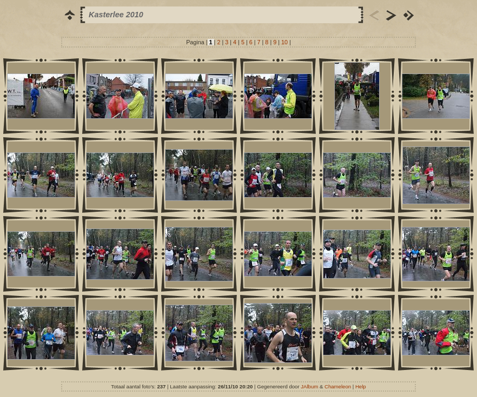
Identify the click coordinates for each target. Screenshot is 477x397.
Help (360, 386)
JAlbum (309, 386)
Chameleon (337, 386)
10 (284, 42)
